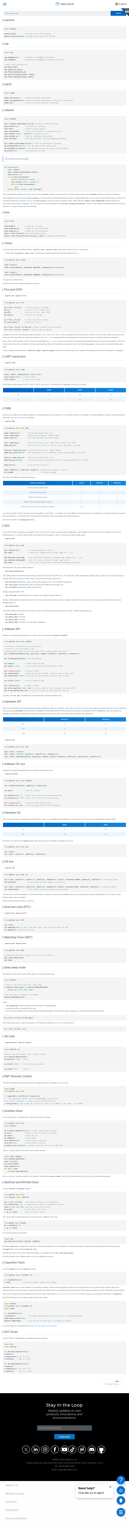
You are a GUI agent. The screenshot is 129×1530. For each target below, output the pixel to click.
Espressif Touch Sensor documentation (43, 1333)
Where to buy (14, 1501)
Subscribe (64, 1444)
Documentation (16, 1525)
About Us (11, 1492)
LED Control (18, 420)
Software (11, 1517)
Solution (11, 1509)
